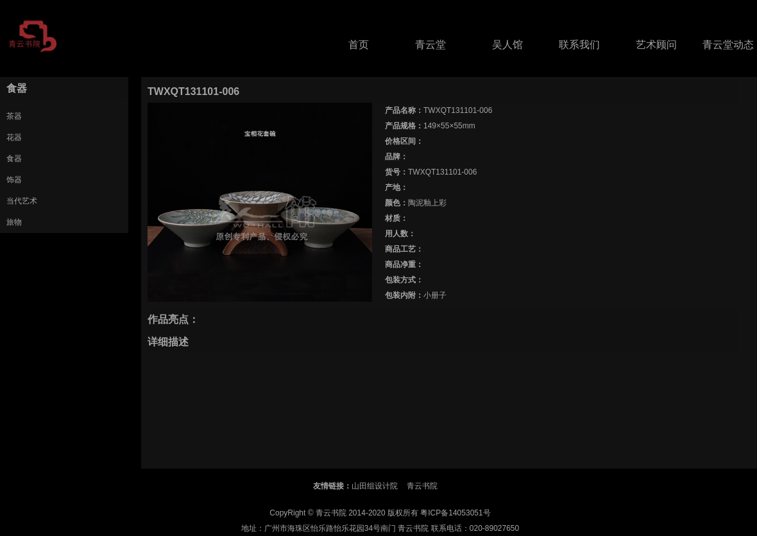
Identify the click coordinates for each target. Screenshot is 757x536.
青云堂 (430, 44)
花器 (14, 137)
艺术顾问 (656, 44)
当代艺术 (21, 200)
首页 (358, 44)
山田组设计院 (375, 485)
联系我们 (579, 44)
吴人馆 (507, 44)
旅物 (14, 222)
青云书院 (422, 485)
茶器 (14, 116)
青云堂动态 (728, 44)
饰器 (14, 179)
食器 (14, 158)
